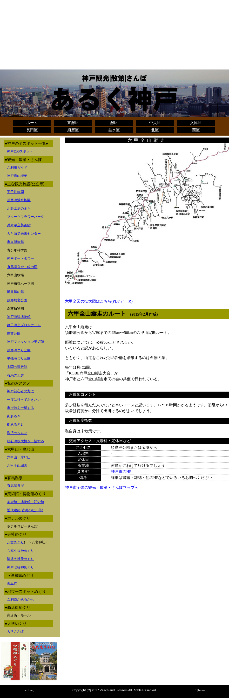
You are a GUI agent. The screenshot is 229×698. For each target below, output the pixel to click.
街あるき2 (14, 424)
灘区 (114, 123)
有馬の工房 (15, 375)
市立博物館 (15, 242)
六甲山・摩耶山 (19, 457)
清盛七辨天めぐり (20, 559)
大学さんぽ (15, 631)
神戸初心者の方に (20, 391)
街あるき (13, 416)
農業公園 (13, 333)
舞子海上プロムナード (24, 325)
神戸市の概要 (17, 176)
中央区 (155, 123)
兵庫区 (196, 123)
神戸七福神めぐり (20, 567)
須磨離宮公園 (17, 300)
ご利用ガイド (17, 167)
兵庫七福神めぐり (20, 551)
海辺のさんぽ (17, 433)
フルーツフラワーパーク (25, 217)
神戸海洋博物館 (19, 317)
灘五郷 (12, 583)
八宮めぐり (15, 542)
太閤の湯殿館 (17, 367)
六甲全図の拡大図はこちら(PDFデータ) (99, 301)
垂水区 (114, 130)
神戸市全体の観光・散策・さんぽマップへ (101, 487)
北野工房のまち (19, 208)
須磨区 (73, 130)
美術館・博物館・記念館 (25, 502)
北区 (155, 130)
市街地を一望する (20, 408)
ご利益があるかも (20, 599)
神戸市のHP (121, 472)
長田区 (32, 130)
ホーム (32, 123)
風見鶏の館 (15, 292)
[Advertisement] (114, 35)
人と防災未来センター (24, 233)
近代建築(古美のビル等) (25, 510)
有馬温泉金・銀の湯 (22, 267)
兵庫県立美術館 (19, 225)
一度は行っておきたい (24, 399)
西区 (196, 130)
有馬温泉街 (15, 486)
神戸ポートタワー (20, 258)
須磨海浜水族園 (19, 200)
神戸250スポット (20, 151)
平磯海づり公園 (19, 358)
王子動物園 (15, 192)
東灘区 (73, 123)
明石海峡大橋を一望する (25, 441)
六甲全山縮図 (17, 465)
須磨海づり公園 (19, 350)
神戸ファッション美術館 (25, 342)
